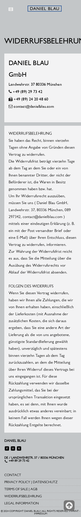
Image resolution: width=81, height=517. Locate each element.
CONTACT (12, 475)
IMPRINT (74, 511)
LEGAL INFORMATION (21, 503)
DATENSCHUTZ (45, 482)
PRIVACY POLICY (17, 482)
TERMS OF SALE (16, 489)
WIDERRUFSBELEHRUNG (23, 496)
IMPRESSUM (40, 513)
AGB (33, 489)
